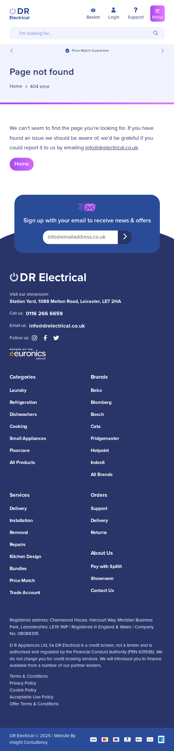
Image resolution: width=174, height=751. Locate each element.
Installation (21, 520)
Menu (157, 13)
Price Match (22, 581)
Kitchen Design (25, 557)
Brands (99, 377)
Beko (96, 390)
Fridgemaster (105, 438)
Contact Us (102, 591)
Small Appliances (28, 438)
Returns (99, 533)
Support (99, 508)
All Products (22, 462)
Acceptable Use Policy (31, 697)
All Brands (102, 475)
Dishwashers (23, 414)
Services (20, 495)
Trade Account (25, 593)
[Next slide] (162, 50)
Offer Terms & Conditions (34, 704)
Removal (19, 533)
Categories (23, 377)
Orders (99, 495)
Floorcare (20, 450)
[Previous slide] (12, 50)
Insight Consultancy (28, 742)
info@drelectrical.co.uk (111, 148)
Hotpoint (100, 450)
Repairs (18, 545)
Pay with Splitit (106, 566)
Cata (96, 426)
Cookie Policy (23, 690)
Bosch (97, 414)
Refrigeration (23, 402)
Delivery (18, 508)
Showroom (102, 578)
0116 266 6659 (44, 313)
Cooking (18, 426)
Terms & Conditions (29, 676)
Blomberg (101, 402)
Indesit (98, 462)
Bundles (18, 569)
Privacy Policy (23, 683)
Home (21, 164)
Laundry (18, 390)
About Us (102, 553)
